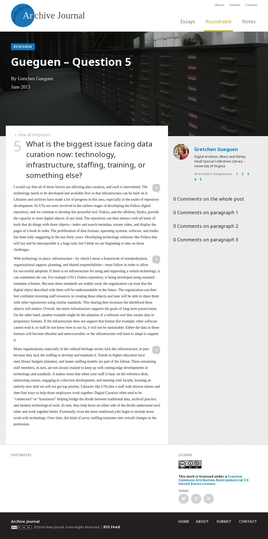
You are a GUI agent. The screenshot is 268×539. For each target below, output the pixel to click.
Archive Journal (25, 521)
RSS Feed (111, 526)
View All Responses (32, 134)
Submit (234, 5)
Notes (249, 21)
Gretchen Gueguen (216, 149)
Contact (251, 5)
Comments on (208, 199)
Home (183, 521)
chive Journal (48, 15)
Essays (187, 21)
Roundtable (218, 21)
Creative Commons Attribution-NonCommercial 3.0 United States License (213, 480)
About (219, 5)
